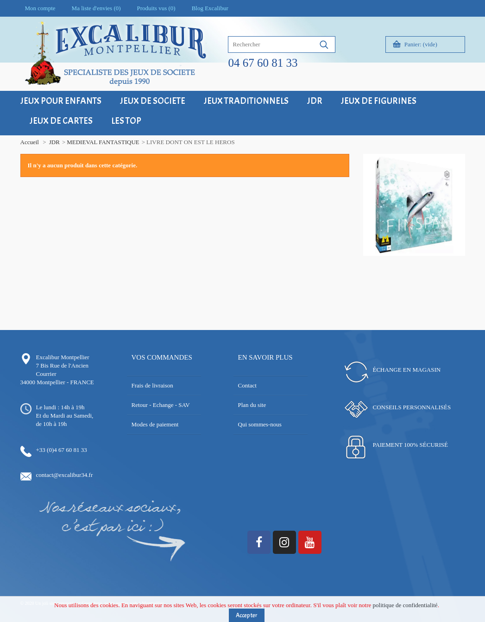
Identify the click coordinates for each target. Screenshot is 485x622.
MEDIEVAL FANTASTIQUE (103, 142)
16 (410, 261)
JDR (54, 142)
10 (431, 253)
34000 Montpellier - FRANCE (57, 382)
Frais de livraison (152, 385)
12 (445, 253)
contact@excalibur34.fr (64, 474)
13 (452, 253)
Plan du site (252, 404)
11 (438, 253)
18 (424, 261)
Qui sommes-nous (260, 424)
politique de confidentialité (405, 606)
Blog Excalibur (210, 8)
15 (403, 261)
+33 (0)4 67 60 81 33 (61, 449)
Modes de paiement (155, 424)
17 (417, 261)
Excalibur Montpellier (62, 357)
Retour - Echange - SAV (161, 404)
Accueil (29, 142)
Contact (247, 385)
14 (459, 253)
